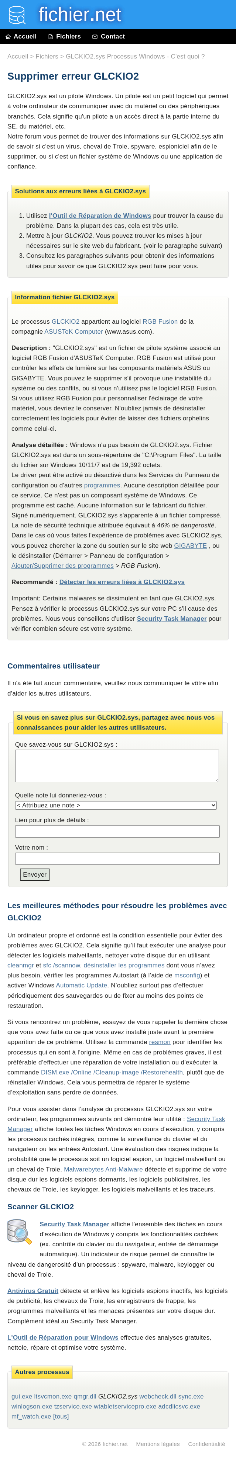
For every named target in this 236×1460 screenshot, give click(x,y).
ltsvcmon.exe (53, 1396)
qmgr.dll (85, 1396)
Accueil (21, 36)
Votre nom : (31, 847)
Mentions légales (158, 1444)
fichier (75, 14)
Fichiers (64, 36)
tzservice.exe (73, 1406)
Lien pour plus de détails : (52, 820)
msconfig (187, 975)
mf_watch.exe (31, 1416)
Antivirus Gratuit (32, 1290)
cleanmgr (20, 965)
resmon (160, 1042)
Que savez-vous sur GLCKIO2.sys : (66, 744)
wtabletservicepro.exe (125, 1406)
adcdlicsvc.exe (179, 1406)
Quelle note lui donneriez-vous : (60, 795)
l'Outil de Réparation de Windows (100, 215)
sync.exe (191, 1396)
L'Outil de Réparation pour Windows (63, 1337)
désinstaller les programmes (124, 965)
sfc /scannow (61, 965)
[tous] (61, 1416)
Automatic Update (81, 985)
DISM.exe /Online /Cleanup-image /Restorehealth (112, 1072)
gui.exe (22, 1396)
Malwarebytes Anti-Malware (103, 1169)
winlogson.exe (31, 1406)
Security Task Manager (172, 618)
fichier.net (115, 1444)
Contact (108, 36)
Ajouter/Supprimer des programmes (62, 565)
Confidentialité (206, 1444)
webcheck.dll (157, 1396)
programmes (102, 485)
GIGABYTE (190, 545)
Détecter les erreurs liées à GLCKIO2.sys (122, 582)
